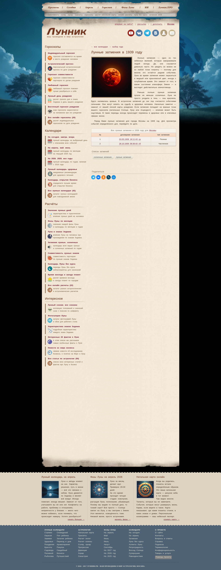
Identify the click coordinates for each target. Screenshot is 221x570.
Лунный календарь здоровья (62, 169)
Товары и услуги (163, 553)
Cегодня (71, 7)
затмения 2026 (155, 15)
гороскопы (89, 15)
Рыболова (49, 556)
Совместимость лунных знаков (63, 253)
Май (106, 536)
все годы (67, 159)
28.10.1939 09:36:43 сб (130, 144)
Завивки (48, 539)
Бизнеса (60, 553)
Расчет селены (85, 542)
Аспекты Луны (135, 545)
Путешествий (63, 556)
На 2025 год (110, 556)
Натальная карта (86, 533)
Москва (170, 24)
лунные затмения (123, 157)
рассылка (141, 24)
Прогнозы (53, 7)
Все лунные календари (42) (62, 191)
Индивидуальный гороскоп (61, 53)
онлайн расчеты (125, 15)
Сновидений (62, 533)
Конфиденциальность (165, 550)
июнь (68, 148)
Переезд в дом (64, 542)
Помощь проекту (163, 557)
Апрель (89, 7)
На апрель (53, 148)
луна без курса (140, 15)
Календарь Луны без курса (61, 264)
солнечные (72, 242)
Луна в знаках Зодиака (59, 232)
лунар (70, 15)
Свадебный (62, 550)
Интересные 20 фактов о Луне (63, 337)
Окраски (48, 536)
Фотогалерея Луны (57, 316)
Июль (106, 542)
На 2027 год (110, 550)
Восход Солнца (136, 550)
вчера (71, 137)
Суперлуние (134, 553)
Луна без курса (136, 542)
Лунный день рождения (60, 96)
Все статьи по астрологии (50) (63, 359)
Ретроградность (136, 547)
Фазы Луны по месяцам (60, 221)
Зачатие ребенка (64, 539)
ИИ (147, 7)
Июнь (106, 539)
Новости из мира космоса (61, 348)
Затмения (133, 539)
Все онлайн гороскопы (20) (61, 118)
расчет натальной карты (105, 15)
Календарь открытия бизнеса (62, 180)
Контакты (159, 536)
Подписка (159, 545)
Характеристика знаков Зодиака (64, 327)
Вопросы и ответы (163, 539)
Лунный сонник (55, 305)
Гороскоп (107, 7)
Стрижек (48, 533)
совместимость (52, 15)
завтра (64, 137)
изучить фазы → (123, 520)
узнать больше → (76, 520)
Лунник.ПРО (165, 7)
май (62, 148)
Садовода (48, 550)
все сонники (71, 305)
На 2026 (52, 159)
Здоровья (48, 542)
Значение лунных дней (59, 210)
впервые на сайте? (124, 24)
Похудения (49, 545)
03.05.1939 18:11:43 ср (130, 139)
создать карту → (172, 520)
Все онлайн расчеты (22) (60, 285)
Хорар (81, 553)
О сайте (159, 533)
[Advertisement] (66, 390)
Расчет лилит (84, 539)
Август (107, 545)
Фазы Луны (128, 7)
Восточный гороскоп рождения (63, 107)
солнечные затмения (103, 157)
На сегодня (53, 137)
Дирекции (82, 550)
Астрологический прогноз (60, 64)
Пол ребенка (63, 536)
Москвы (152, 130)
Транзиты (82, 536)
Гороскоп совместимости (60, 75)
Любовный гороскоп (58, 85)
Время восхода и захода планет (64, 275)
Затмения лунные (57, 242)
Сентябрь (108, 547)
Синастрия (83, 556)
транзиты (79, 15)
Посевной (48, 553)
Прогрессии (83, 547)
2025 (59, 159)
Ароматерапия (63, 545)
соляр (63, 15)
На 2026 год (110, 553)
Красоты (48, 547)
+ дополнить (156, 24)
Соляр (81, 545)
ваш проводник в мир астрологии (65, 37)
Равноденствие (136, 556)
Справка (159, 542)
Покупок (60, 547)
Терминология (161, 547)
